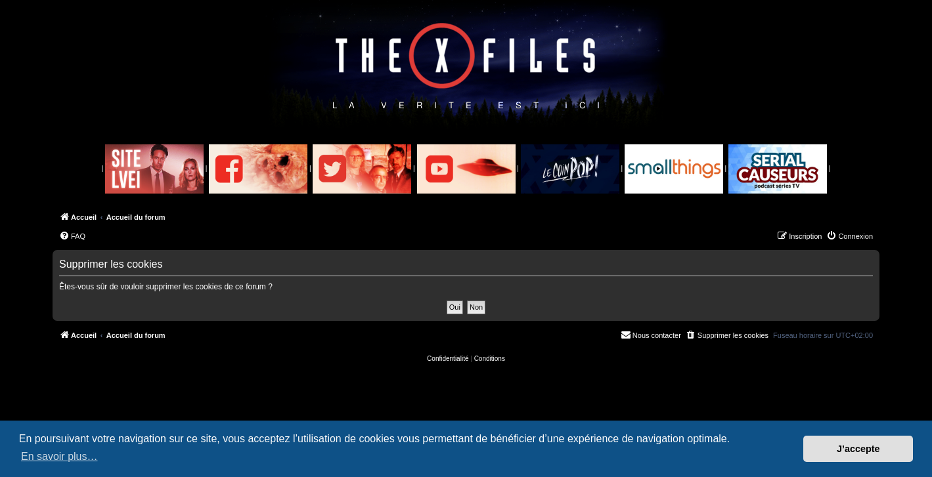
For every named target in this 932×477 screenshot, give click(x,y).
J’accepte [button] (858, 449)
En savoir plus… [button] (59, 456)
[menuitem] (72, 236)
